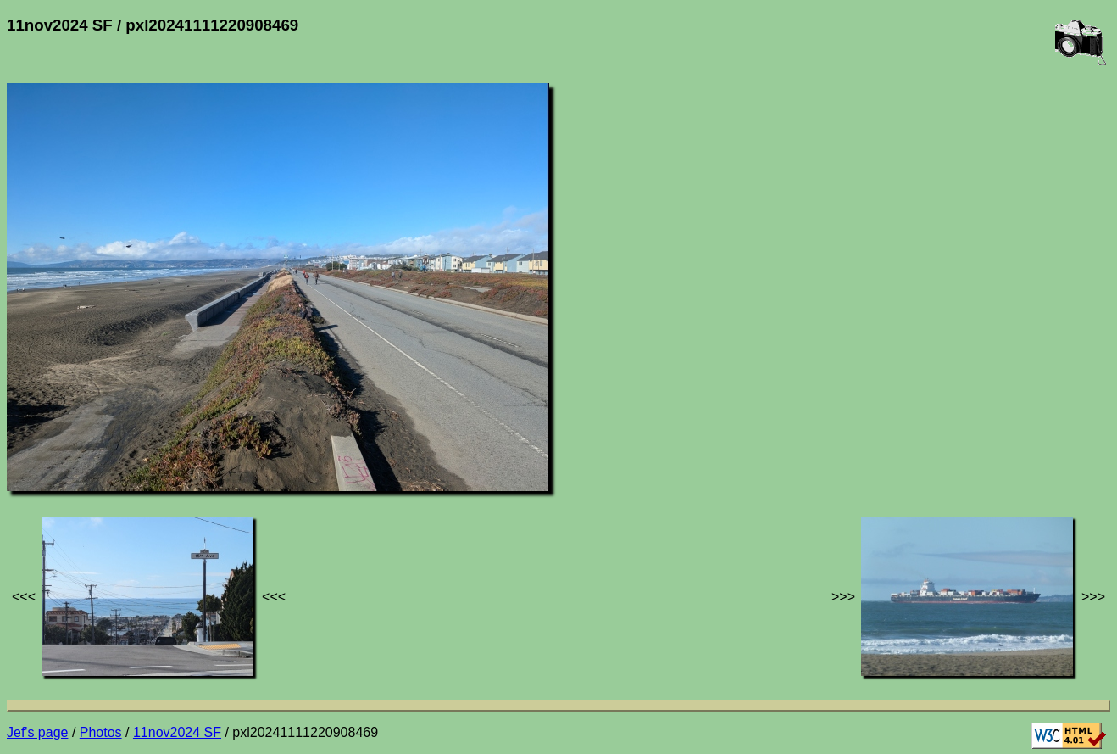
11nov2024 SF (177, 732)
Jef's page (37, 732)
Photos (101, 732)
